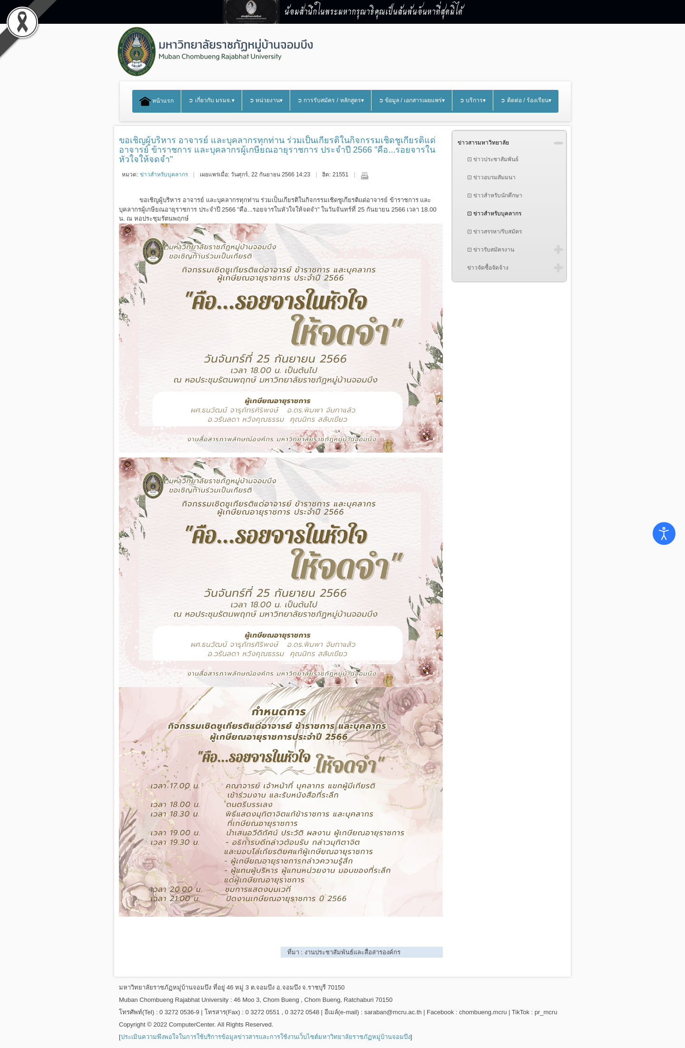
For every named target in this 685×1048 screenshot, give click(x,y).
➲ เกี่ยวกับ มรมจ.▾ (211, 100)
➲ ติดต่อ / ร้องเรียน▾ (525, 100)
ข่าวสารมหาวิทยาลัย (483, 142)
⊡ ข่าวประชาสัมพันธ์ (493, 159)
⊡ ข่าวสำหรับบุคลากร (494, 213)
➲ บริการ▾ (473, 100)
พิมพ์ (364, 175)
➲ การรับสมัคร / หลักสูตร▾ (330, 100)
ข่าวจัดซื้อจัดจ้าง (488, 267)
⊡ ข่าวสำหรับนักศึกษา (494, 195)
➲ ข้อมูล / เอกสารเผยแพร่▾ (412, 100)
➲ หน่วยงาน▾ (266, 100)
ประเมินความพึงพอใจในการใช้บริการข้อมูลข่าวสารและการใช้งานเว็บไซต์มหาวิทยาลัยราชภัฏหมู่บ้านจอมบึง (266, 1036)
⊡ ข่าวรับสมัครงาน (490, 249)
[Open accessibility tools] (664, 533)
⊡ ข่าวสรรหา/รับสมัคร (494, 231)
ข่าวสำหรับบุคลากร (164, 174)
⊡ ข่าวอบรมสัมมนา (491, 177)
